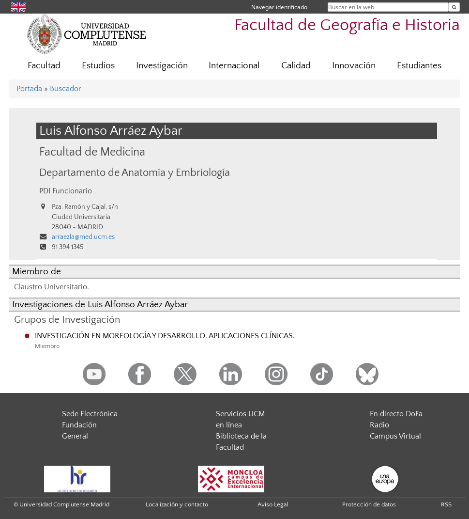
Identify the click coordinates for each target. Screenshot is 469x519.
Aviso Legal (272, 504)
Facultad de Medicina (92, 151)
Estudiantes (419, 66)
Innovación (354, 66)
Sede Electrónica (90, 413)
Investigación (162, 66)
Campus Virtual (395, 436)
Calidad (296, 66)
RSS (446, 504)
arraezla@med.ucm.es (83, 237)
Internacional (234, 66)
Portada (29, 88)
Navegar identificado (279, 7)
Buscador (65, 88)
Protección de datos (369, 504)
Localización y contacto (177, 504)
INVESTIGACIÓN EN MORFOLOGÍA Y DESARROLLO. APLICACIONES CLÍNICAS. (165, 335)
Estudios (98, 66)
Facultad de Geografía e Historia (347, 25)
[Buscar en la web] (454, 7)
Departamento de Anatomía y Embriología (134, 173)
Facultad (44, 66)
